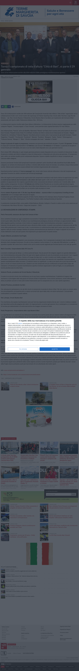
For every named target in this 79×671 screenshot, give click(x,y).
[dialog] (39, 335)
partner (20, 323)
